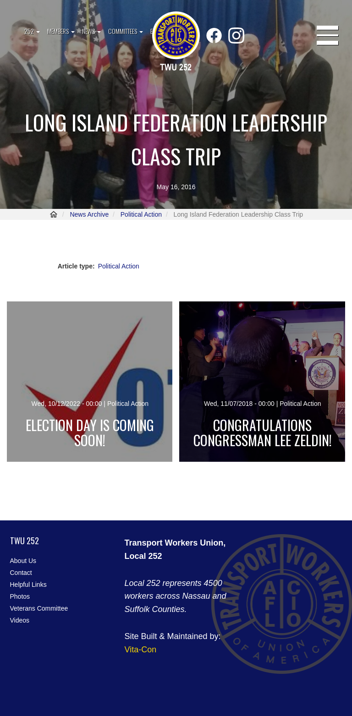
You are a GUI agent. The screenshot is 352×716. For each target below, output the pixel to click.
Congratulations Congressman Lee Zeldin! (262, 432)
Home (53, 214)
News (91, 31)
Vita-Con (141, 649)
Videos (20, 620)
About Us (23, 560)
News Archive (89, 214)
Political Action (141, 214)
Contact (21, 572)
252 (32, 31)
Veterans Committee (39, 608)
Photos (20, 596)
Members (61, 31)
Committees (125, 31)
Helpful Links (28, 584)
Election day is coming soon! (90, 432)
